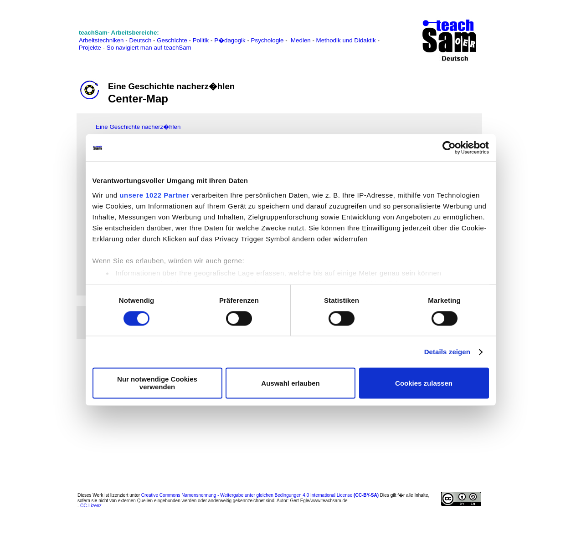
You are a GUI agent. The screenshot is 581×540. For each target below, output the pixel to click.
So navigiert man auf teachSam (149, 47)
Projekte (90, 47)
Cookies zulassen (423, 383)
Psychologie (267, 40)
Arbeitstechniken (101, 40)
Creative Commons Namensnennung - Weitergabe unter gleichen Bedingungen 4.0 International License (260, 495)
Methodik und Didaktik (347, 40)
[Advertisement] (45, 145)
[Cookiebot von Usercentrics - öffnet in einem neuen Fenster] (449, 147)
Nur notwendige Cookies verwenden (157, 383)
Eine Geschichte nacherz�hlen (138, 126)
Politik (201, 40)
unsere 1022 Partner (154, 195)
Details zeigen (447, 352)
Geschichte (172, 40)
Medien (301, 40)
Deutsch (140, 40)
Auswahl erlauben (290, 383)
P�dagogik (230, 40)
